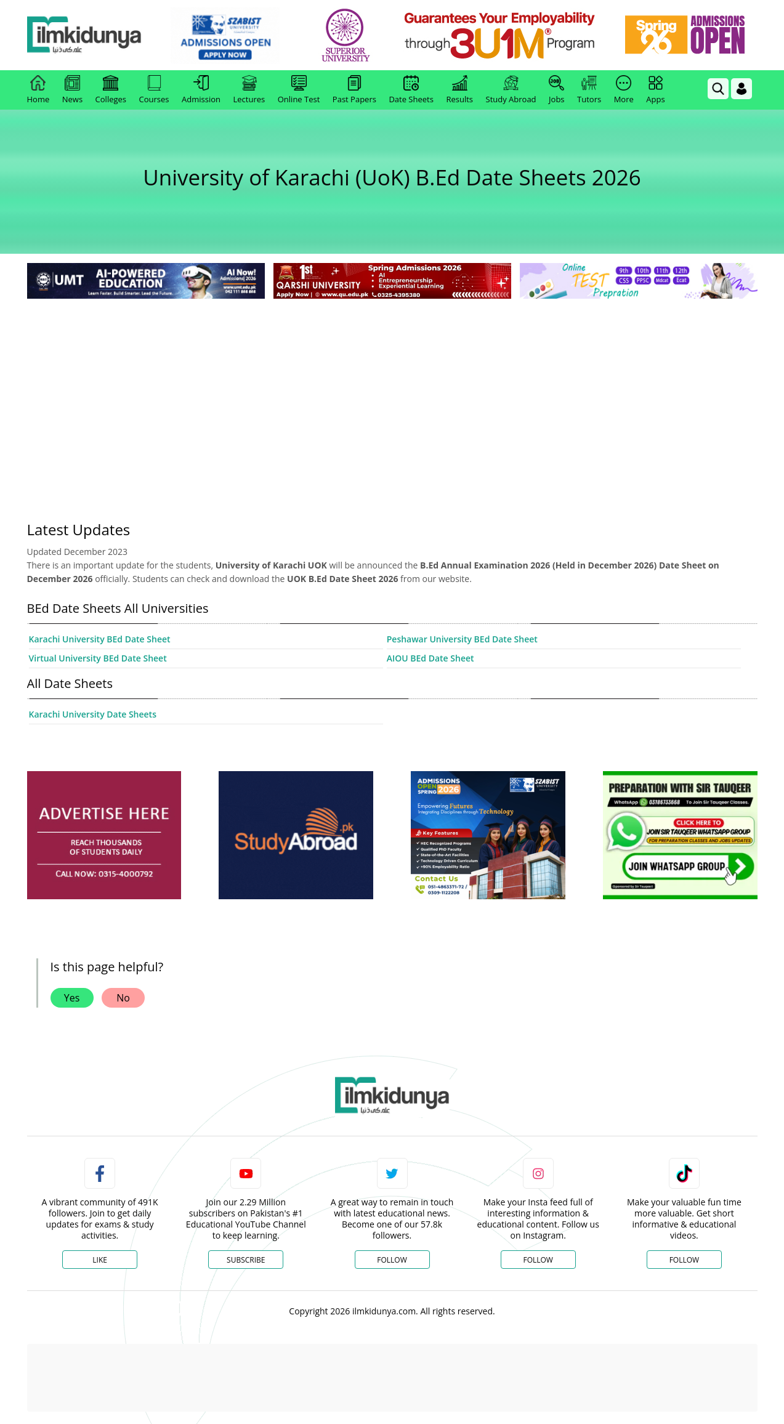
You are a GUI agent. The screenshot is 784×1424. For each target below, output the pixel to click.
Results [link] (459, 90)
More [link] (624, 90)
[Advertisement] (392, 394)
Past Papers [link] (354, 90)
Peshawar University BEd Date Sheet (462, 639)
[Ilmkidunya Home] (95, 35)
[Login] (741, 88)
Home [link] (38, 90)
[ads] (104, 835)
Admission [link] (201, 90)
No (123, 998)
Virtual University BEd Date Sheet (98, 658)
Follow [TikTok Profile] (684, 1260)
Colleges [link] (110, 90)
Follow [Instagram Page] (537, 1260)
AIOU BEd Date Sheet (430, 658)
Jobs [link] (556, 90)
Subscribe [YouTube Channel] (246, 1260)
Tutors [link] (589, 90)
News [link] (72, 90)
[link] (235, 35)
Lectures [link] (249, 90)
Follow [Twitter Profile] (391, 1260)
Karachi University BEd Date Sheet (100, 639)
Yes (72, 998)
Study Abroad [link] (511, 90)
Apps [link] (655, 90)
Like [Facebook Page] (99, 1260)
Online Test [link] (299, 90)
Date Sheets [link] (411, 90)
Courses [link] (154, 90)
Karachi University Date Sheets (92, 714)
